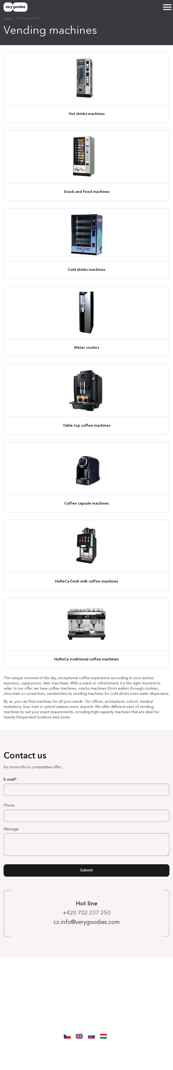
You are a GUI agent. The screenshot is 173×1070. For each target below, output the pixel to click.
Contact (86, 1024)
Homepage (86, 975)
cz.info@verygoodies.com (87, 922)
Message (11, 829)
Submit (86, 870)
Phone (9, 805)
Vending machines (87, 987)
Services (86, 999)
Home (8, 18)
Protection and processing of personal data (87, 1048)
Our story (86, 1012)
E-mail (9, 780)
